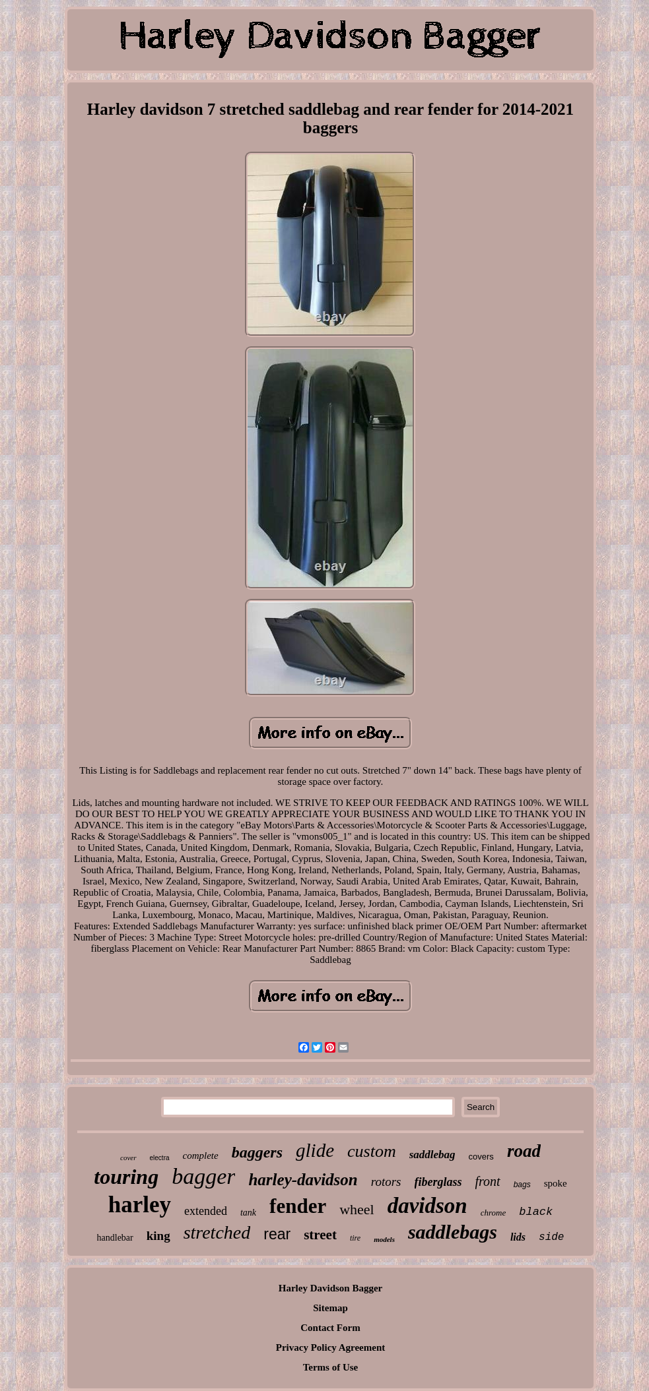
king (158, 1236)
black (536, 1212)
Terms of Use (331, 1367)
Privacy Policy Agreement (331, 1347)
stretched (217, 1232)
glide (315, 1150)
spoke (555, 1183)
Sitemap (330, 1308)
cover (128, 1157)
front (487, 1181)
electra (160, 1157)
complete (201, 1155)
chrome (493, 1213)
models (384, 1239)
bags (522, 1184)
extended (205, 1211)
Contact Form (330, 1327)
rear (276, 1234)
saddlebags (452, 1232)
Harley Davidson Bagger (331, 1288)
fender (297, 1206)
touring (126, 1177)
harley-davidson (302, 1180)
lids (518, 1237)
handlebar (115, 1238)
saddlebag (432, 1154)
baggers (257, 1152)
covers (481, 1156)
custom (371, 1151)
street (320, 1235)
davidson (427, 1206)
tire (355, 1238)
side (551, 1237)
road (524, 1151)
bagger (203, 1176)
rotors (386, 1182)
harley (139, 1205)
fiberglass (438, 1182)
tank (248, 1213)
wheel (356, 1209)
